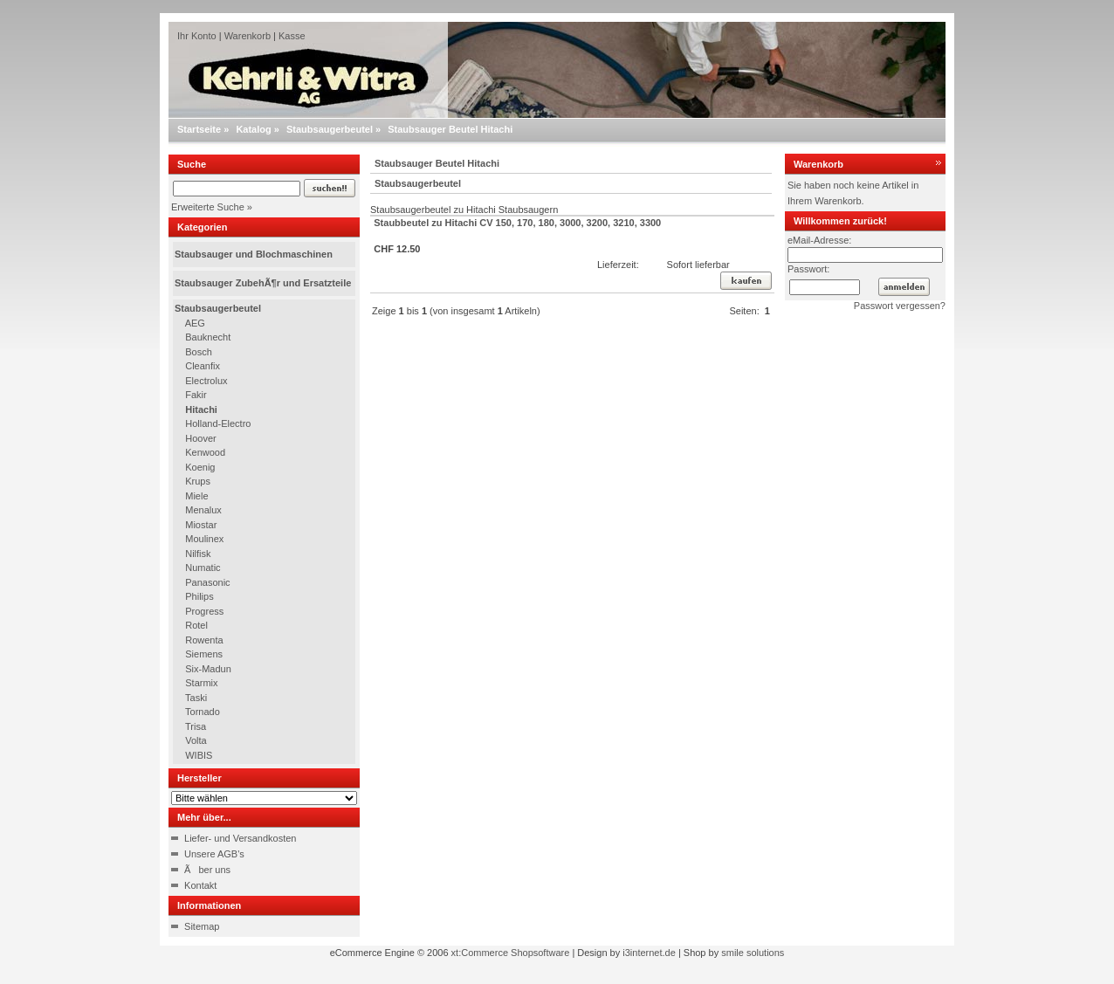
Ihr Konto (197, 36)
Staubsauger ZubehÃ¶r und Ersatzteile (263, 283)
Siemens (204, 654)
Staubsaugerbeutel (329, 129)
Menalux (203, 510)
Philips (199, 596)
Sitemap (201, 926)
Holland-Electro (218, 423)
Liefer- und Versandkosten (240, 838)
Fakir (195, 394)
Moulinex (204, 538)
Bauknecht (207, 337)
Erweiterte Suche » (211, 207)
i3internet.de (649, 952)
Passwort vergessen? (900, 305)
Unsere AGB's (214, 854)
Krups (197, 481)
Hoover (200, 438)
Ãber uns (207, 869)
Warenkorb (247, 36)
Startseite (199, 129)
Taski (196, 697)
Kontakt (200, 885)
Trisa (195, 726)
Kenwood (205, 452)
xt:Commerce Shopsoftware (510, 952)
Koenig (200, 467)
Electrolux (206, 380)
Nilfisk (197, 553)
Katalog (253, 129)
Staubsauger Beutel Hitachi (450, 129)
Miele (196, 496)
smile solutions (752, 952)
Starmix (201, 683)
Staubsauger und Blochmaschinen (254, 254)
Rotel (196, 625)
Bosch (198, 352)
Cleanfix (202, 366)
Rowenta (204, 640)
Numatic (202, 567)
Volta (195, 740)
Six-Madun (208, 669)
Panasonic (207, 582)
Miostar (201, 525)
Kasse (292, 36)
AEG (195, 323)
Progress (204, 611)
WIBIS (198, 755)
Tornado (202, 711)
